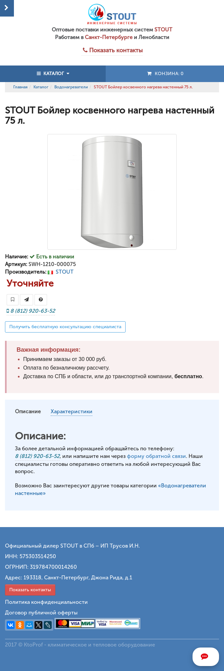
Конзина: (165, 73)
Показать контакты (30, 590)
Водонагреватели (71, 87)
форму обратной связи (156, 456)
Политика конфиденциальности (46, 602)
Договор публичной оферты (41, 612)
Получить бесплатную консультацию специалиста (65, 327)
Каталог (40, 87)
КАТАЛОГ (53, 73)
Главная (20, 87)
